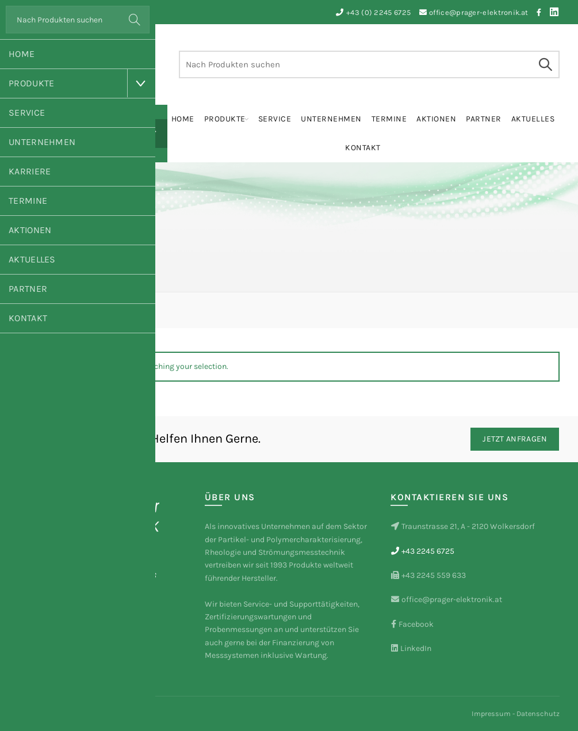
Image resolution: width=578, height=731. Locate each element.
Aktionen (30, 229)
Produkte (31, 83)
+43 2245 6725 (422, 551)
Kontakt (28, 318)
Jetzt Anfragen (515, 439)
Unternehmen (42, 141)
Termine (28, 200)
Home (22, 53)
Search (135, 19)
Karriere (30, 171)
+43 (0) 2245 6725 (378, 12)
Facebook (412, 624)
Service (27, 112)
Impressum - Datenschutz (516, 713)
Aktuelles (32, 259)
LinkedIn (411, 648)
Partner (28, 288)
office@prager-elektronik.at (478, 12)
